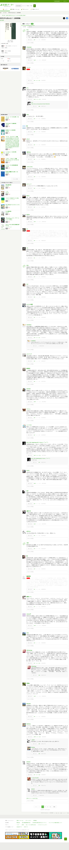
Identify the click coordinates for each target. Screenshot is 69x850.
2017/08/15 (43, 417)
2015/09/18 (44, 736)
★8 (34, 176)
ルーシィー (29, 184)
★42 (35, 455)
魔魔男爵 (28, 576)
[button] (34, 5)
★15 (35, 221)
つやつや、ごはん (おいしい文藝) (12, 136)
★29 (35, 60)
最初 (36, 806)
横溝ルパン (29, 596)
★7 (34, 207)
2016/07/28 (43, 589)
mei (27, 284)
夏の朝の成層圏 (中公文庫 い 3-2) (12, 171)
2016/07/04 (43, 606)
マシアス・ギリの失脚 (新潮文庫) (12, 165)
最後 (54, 806)
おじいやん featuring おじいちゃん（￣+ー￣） (37, 442)
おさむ (28, 470)
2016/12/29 (43, 548)
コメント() (38, 39)
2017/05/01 (44, 455)
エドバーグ (29, 354)
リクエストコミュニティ (42, 824)
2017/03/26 (43, 503)
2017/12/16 (43, 381)
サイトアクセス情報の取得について (55, 822)
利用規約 (35, 820)
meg (27, 114)
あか (27, 490)
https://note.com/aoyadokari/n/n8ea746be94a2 (40, 103)
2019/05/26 (43, 337)
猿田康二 (28, 368)
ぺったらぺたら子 (35, 777)
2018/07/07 (43, 361)
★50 (35, 483)
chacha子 (28, 614)
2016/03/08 (43, 642)
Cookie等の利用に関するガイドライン (40, 822)
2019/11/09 (43, 317)
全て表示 (24, 26)
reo (27, 247)
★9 (34, 39)
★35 (35, 696)
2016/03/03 (43, 663)
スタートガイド (28, 820)
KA (27, 229)
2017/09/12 (44, 401)
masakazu (28, 324)
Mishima (28, 723)
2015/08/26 (43, 774)
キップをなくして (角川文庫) (11, 151)
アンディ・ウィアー (9, 220)
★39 (35, 736)
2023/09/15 (43, 118)
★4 (34, 159)
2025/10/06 (43, 39)
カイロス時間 (29, 304)
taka (27, 265)
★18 (35, 625)
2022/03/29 (43, 144)
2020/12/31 (44, 221)
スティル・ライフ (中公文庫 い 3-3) (12, 116)
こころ (7, 191)
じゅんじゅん (29, 166)
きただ (28, 139)
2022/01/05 (43, 176)
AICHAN (28, 388)
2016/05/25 (44, 625)
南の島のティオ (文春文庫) (10, 130)
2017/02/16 (43, 535)
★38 (35, 401)
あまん (28, 195)
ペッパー (28, 67)
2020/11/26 (43, 240)
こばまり (33, 739)
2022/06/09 (43, 131)
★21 (35, 99)
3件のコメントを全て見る (32, 798)
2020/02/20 (43, 276)
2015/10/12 (43, 716)
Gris (27, 29)
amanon (28, 761)
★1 (34, 144)
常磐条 (28, 683)
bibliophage (29, 650)
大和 (27, 542)
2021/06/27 (43, 188)
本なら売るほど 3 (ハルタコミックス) (12, 204)
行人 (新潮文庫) (8, 211)
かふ (27, 87)
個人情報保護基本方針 (26, 822)
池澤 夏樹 (5, 12)
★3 (34, 131)
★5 (39, 106)
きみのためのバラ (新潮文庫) (11, 123)
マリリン (28, 409)
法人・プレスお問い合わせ (31, 824)
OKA (27, 632)
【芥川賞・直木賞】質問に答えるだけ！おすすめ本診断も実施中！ (14, 15)
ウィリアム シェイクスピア (10, 199)
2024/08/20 (43, 80)
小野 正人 (28, 152)
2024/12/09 (44, 60)
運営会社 (18, 822)
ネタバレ (30, 26)
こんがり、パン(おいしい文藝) (11, 158)
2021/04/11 (43, 207)
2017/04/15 (44, 483)
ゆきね (28, 214)
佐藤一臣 (28, 511)
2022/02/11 (43, 159)
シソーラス (29, 425)
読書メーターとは (20, 820)
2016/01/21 (44, 696)
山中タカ (28, 531)
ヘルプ (18, 824)
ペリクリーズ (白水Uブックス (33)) (12, 198)
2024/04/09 (44, 99)
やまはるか (29, 47)
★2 (34, 80)
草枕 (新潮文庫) (8, 184)
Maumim (28, 703)
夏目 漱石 (7, 186)
